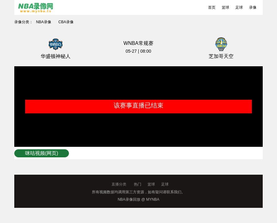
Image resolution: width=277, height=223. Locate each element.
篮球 (225, 7)
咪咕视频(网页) (41, 153)
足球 (239, 7)
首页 (212, 7)
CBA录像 (66, 22)
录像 (253, 7)
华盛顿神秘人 (55, 56)
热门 (137, 184)
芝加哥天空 (221, 56)
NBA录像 (43, 22)
